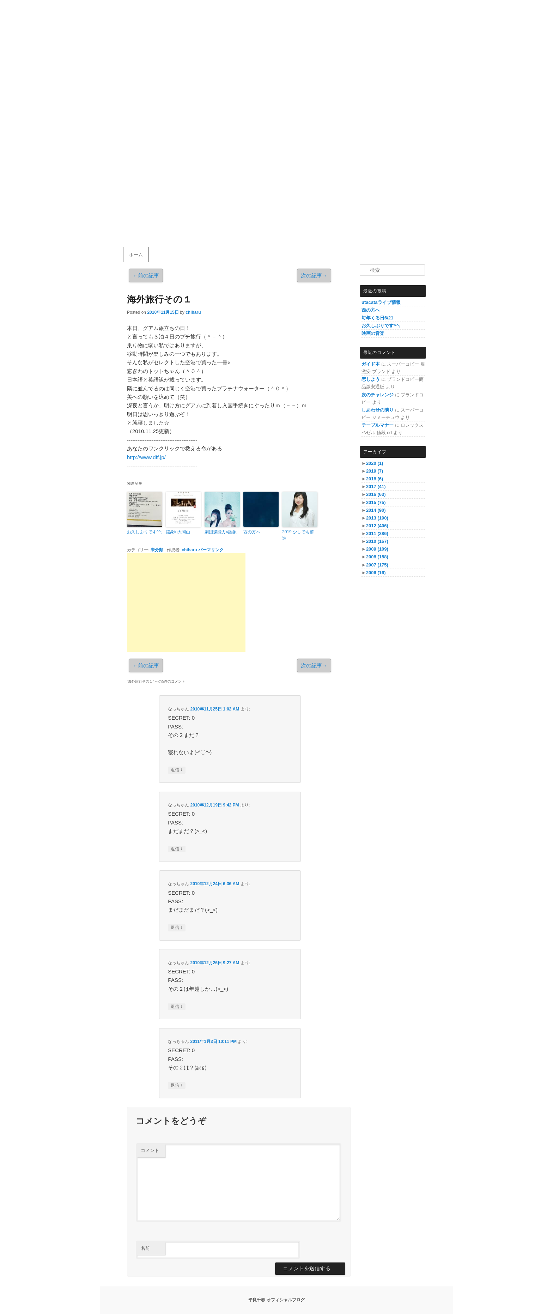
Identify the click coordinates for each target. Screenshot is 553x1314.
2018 (374, 478)
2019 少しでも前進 (298, 535)
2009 (377, 549)
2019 (374, 471)
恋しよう (370, 379)
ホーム (136, 254)
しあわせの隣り (377, 410)
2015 (376, 502)
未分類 (157, 549)
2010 (377, 541)
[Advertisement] (186, 602)
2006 (376, 572)
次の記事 (314, 275)
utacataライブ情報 (381, 302)
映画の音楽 (372, 333)
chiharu (193, 312)
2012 (377, 525)
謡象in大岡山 (178, 531)
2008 (377, 556)
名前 (145, 1248)
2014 (376, 510)
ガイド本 (370, 364)
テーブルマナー (377, 425)
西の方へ (251, 531)
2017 (376, 486)
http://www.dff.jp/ (146, 457)
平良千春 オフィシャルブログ (276, 1299)
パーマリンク (211, 549)
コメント (150, 1150)
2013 (377, 518)
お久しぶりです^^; (144, 531)
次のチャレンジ (377, 394)
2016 (376, 494)
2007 (377, 565)
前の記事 (146, 275)
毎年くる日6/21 (377, 317)
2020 (374, 463)
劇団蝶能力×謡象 (221, 531)
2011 (377, 533)
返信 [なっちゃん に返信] (176, 770)
